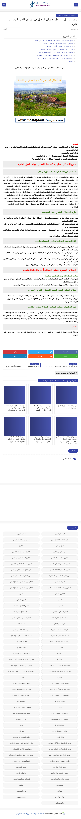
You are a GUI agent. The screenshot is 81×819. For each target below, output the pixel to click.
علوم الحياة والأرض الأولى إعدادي (59, 743)
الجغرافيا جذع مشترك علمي (67, 15)
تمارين (21, 725)
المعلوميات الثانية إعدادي (21, 713)
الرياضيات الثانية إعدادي (21, 629)
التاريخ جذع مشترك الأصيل (21, 552)
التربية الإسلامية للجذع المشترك (60, 576)
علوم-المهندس (21, 767)
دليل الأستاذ (60, 737)
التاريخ (21, 546)
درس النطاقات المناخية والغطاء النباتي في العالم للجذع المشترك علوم (16, 439)
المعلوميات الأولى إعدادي (59, 713)
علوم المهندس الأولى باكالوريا (60, 761)
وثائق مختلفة (59, 803)
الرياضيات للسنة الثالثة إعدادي (59, 641)
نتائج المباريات (21, 791)
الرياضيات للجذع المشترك (60, 635)
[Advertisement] (59, 502)
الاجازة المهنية (21, 534)
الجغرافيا (60, 606)
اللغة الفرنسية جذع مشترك (21, 695)
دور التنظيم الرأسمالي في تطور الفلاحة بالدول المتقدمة (54, 58)
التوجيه (59, 600)
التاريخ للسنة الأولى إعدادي (21, 558)
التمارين (21, 594)
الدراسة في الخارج (60, 623)
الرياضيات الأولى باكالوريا (59, 629)
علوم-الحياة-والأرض (59, 767)
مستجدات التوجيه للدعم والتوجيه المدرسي (30, 813)
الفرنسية (60, 647)
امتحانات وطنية (21, 719)
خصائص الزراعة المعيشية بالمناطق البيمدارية (58, 43)
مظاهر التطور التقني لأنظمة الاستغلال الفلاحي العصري (54, 55)
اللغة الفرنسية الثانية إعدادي (59, 695)
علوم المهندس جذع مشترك (21, 761)
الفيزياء (59, 659)
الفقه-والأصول (21, 647)
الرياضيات (21, 623)
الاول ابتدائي (60, 546)
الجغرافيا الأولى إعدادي (21, 606)
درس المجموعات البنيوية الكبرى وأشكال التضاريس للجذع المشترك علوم (42, 439)
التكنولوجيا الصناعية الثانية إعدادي (21, 588)
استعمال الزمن (60, 534)
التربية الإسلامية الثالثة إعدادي (60, 570)
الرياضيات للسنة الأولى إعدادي (21, 635)
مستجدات (59, 785)
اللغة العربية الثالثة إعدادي (21, 683)
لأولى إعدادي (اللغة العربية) (60, 779)
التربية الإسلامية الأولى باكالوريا (21, 564)
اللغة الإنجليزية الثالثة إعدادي (59, 683)
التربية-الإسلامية (59, 582)
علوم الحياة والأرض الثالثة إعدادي (60, 749)
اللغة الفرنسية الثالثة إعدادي (21, 689)
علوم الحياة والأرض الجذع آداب (59, 755)
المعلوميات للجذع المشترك (60, 719)
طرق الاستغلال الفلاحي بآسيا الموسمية (60, 46)
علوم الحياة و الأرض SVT (21, 737)
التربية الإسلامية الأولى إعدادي (60, 564)
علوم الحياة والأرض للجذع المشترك (21, 755)
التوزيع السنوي (21, 600)
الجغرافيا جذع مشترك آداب (21, 612)
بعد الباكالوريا (59, 725)
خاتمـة (71, 61)
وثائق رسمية (21, 797)
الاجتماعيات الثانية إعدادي (21, 540)
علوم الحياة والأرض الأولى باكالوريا (21, 743)
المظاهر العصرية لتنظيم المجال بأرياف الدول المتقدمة (55, 52)
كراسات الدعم (21, 773)
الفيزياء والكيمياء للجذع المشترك (60, 671)
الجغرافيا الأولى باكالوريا (60, 612)
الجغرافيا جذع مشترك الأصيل (60, 618)
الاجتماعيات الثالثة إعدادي (60, 540)
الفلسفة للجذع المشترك (21, 653)
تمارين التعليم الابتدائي (60, 731)
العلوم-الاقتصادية (21, 641)
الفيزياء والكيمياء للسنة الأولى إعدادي (21, 659)
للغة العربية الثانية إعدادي (21, 779)
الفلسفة (60, 653)
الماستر (59, 707)
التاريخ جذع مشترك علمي (59, 558)
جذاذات (21, 731)
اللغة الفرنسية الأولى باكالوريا (60, 689)
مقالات (59, 791)
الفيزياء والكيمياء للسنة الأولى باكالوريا (21, 671)
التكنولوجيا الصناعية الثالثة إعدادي (21, 582)
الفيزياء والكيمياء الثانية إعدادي (21, 665)
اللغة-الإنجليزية (60, 701)
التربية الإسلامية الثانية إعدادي (21, 570)
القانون (59, 677)
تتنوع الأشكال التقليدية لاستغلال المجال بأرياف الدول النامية (53, 40)
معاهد (21, 785)
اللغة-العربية (21, 701)
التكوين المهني (60, 594)
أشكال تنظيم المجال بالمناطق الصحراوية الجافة (57, 49)
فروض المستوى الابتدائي (59, 773)
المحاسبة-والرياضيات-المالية (21, 707)
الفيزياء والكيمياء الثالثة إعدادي (59, 665)
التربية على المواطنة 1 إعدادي (21, 576)
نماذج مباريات (59, 797)
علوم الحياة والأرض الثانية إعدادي (21, 749)
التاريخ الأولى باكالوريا (60, 552)
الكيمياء (21, 677)
